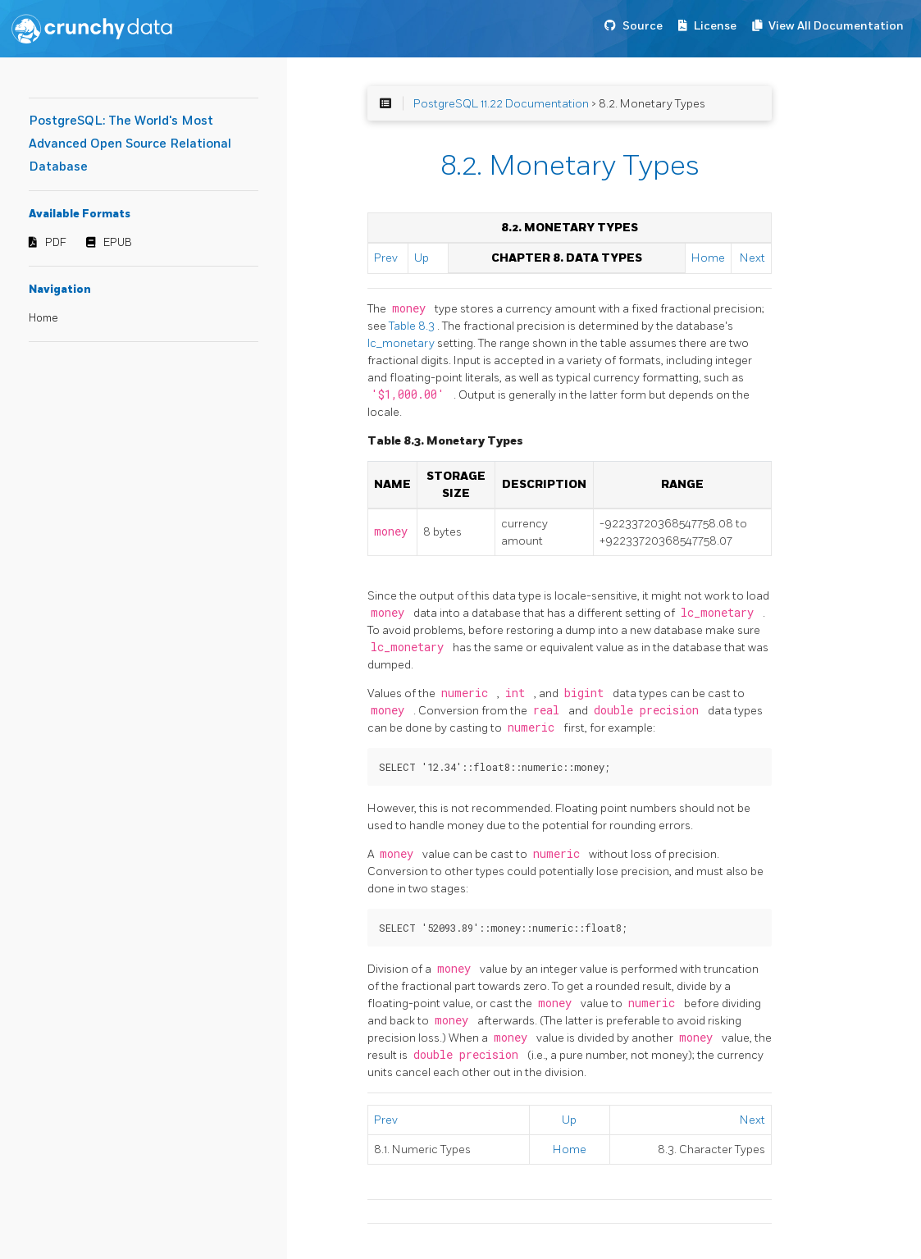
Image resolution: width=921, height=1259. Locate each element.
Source (642, 26)
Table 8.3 (413, 326)
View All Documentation (836, 26)
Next (752, 258)
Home (43, 318)
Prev (386, 258)
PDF (55, 242)
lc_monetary (402, 343)
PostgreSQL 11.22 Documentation (501, 104)
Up (421, 258)
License (715, 26)
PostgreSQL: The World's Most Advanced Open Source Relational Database (130, 144)
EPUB (117, 242)
